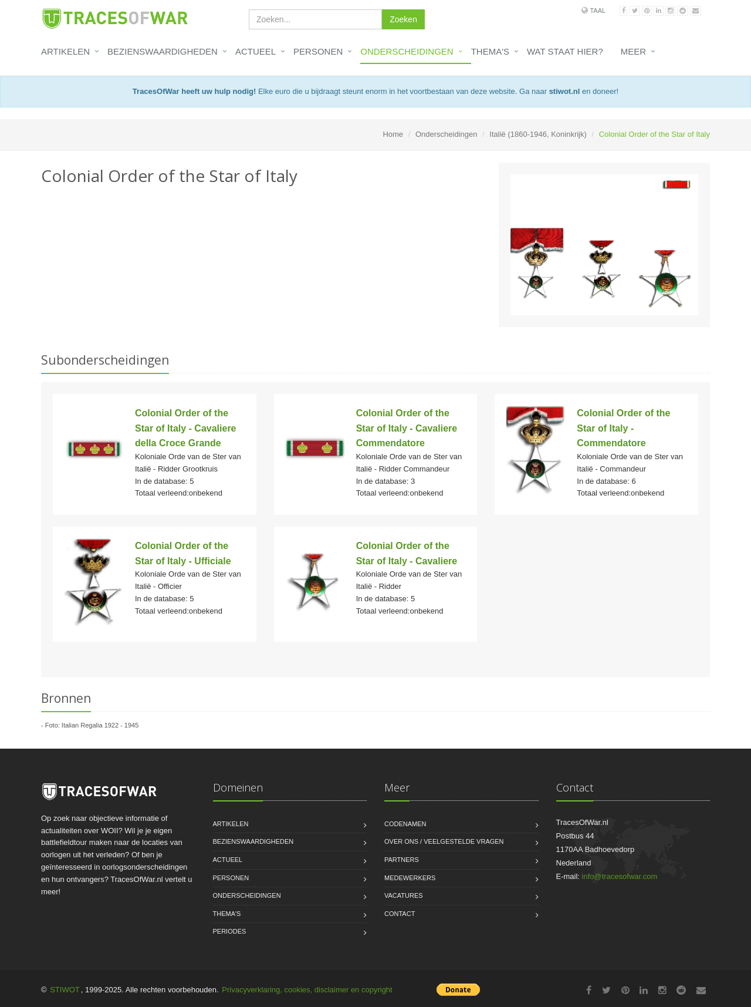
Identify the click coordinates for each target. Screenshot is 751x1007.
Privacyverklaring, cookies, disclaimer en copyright (307, 989)
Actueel (255, 51)
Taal (597, 10)
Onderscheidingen (406, 51)
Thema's (490, 51)
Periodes (229, 931)
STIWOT (65, 989)
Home (393, 134)
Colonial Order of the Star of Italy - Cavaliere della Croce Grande (185, 428)
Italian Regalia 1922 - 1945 (100, 725)
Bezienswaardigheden (162, 51)
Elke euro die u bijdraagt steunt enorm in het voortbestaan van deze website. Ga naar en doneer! (375, 91)
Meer (633, 51)
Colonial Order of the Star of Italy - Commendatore (623, 428)
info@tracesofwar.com (620, 876)
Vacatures (403, 895)
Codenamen (405, 823)
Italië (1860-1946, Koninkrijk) (537, 134)
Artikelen (65, 51)
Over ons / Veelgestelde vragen (444, 841)
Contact (399, 913)
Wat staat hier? (565, 51)
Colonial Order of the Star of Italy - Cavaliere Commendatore (407, 428)
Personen (318, 51)
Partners (401, 859)
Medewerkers (409, 877)
